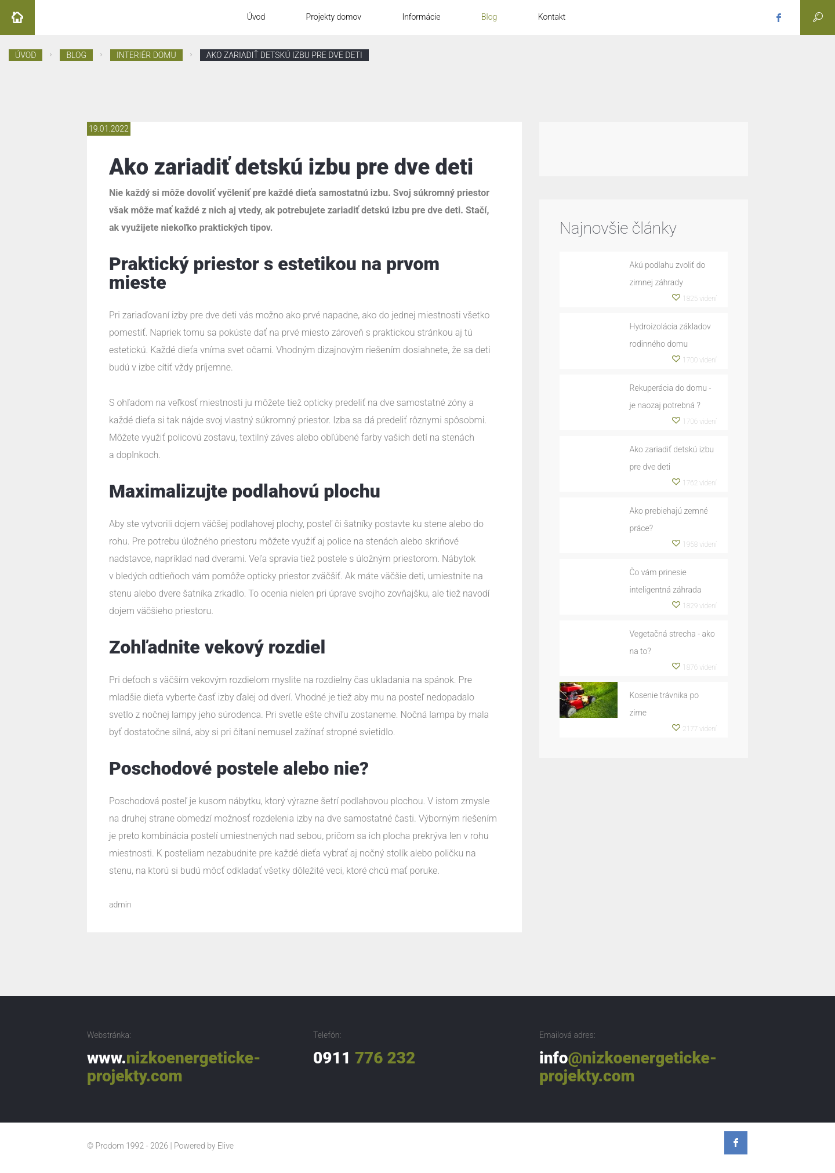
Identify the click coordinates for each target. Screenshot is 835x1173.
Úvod (256, 16)
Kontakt (552, 16)
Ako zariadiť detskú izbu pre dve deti (284, 55)
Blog (489, 16)
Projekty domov (333, 16)
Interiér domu (146, 55)
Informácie (421, 16)
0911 (364, 1057)
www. (174, 1066)
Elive (225, 1145)
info (628, 1066)
